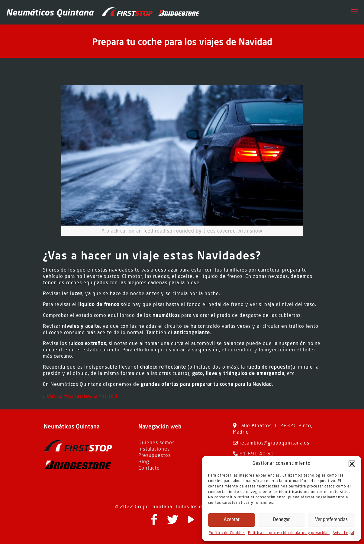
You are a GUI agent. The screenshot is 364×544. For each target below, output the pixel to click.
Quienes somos (156, 443)
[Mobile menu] (354, 12)
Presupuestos (154, 455)
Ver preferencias (331, 520)
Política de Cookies (227, 533)
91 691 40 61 (253, 454)
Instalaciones (154, 449)
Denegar (281, 520)
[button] (352, 464)
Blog (143, 462)
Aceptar (232, 520)
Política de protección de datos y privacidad (289, 533)
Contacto (149, 468)
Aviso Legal (343, 533)
